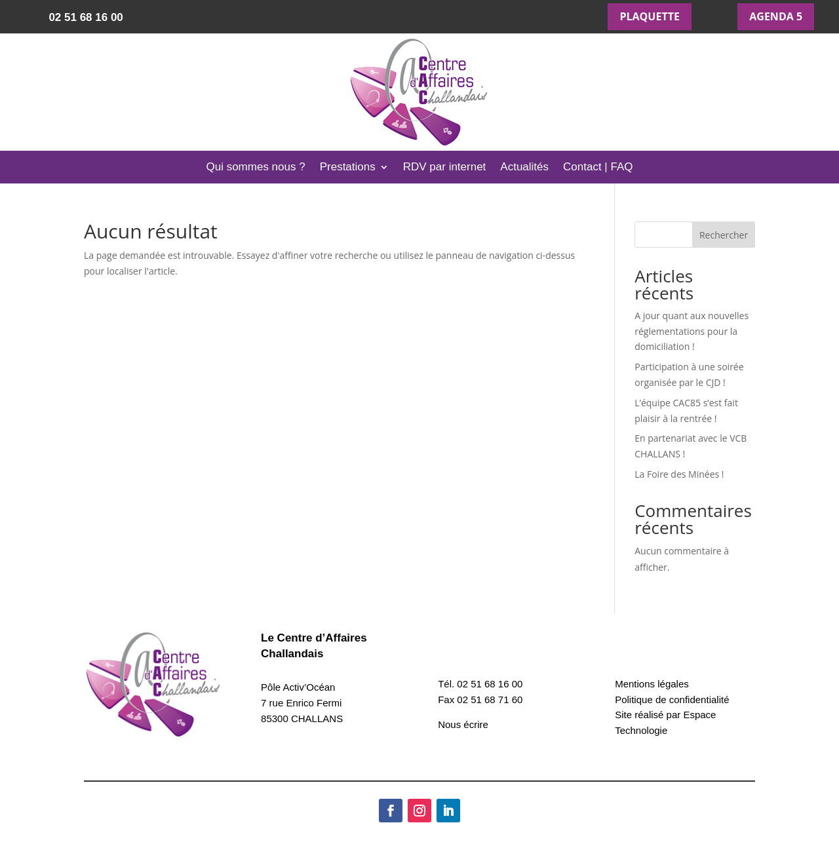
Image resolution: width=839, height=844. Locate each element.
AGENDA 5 (775, 16)
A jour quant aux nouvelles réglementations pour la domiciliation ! (691, 331)
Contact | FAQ (598, 168)
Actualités (524, 168)
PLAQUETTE (649, 16)
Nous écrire (463, 724)
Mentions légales (652, 683)
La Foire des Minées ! (679, 474)
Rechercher (723, 235)
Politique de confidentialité (672, 699)
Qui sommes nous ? (255, 168)
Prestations (348, 168)
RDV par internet (444, 168)
